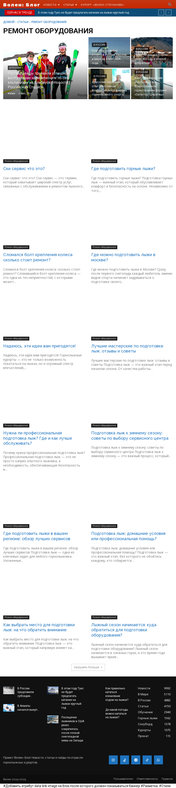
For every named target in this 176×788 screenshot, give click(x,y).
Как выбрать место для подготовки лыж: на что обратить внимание (39, 627)
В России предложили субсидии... (25, 692)
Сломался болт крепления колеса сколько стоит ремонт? (37, 257)
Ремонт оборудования (18, 160)
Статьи (22, 22)
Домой (8, 22)
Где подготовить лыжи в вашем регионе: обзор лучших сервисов (36, 536)
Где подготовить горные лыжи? (123, 168)
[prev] (161, 12)
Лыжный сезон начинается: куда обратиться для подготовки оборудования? (123, 629)
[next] (168, 12)
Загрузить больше (88, 667)
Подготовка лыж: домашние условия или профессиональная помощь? (128, 536)
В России (15, 68)
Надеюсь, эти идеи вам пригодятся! (39, 346)
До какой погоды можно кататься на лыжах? (116, 713)
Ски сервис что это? (24, 168)
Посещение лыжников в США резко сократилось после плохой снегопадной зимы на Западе (72, 729)
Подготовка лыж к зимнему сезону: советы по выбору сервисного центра (129, 435)
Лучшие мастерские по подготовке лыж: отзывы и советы (127, 349)
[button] (170, 5)
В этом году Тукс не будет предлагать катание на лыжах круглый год (83, 12)
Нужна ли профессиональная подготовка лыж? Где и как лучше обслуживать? (37, 438)
